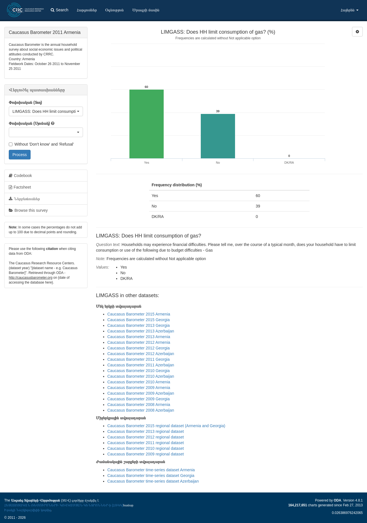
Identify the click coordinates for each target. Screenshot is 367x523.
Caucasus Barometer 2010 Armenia (138, 382)
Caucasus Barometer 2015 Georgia (138, 319)
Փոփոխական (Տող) (25, 102)
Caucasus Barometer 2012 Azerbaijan (140, 353)
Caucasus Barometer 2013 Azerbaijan (140, 331)
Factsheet (20, 187)
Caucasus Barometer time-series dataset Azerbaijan (153, 481)
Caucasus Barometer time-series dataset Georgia (150, 475)
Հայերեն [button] (350, 10)
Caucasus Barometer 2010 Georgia (138, 370)
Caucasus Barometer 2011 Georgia (138, 359)
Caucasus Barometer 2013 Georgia (138, 325)
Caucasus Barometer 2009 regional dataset (145, 454)
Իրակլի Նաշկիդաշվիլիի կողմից (27, 510)
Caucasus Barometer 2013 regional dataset (145, 431)
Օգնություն (114, 10)
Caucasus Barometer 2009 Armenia (138, 387)
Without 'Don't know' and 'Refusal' (41, 144)
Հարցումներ (87, 10)
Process (19, 154)
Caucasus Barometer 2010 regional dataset (145, 448)
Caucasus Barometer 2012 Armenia (138, 342)
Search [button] (59, 10)
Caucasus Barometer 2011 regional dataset (145, 442)
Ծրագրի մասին (145, 10)
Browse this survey (28, 210)
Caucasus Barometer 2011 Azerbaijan (140, 365)
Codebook (20, 175)
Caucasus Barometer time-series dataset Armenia (151, 470)
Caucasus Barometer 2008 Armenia (138, 404)
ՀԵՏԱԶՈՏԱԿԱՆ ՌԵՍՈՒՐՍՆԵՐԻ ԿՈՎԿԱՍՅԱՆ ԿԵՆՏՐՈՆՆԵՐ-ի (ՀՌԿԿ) (63, 505)
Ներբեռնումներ (24, 198)
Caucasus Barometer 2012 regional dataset (145, 437)
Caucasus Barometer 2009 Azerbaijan (140, 393)
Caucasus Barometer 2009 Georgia (138, 399)
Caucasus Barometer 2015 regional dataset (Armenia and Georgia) (166, 425)
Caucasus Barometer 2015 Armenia (138, 314)
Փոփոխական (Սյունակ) (29, 123)
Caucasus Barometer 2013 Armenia (138, 336)
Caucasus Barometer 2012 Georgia (138, 348)
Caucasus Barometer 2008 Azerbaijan (140, 410)
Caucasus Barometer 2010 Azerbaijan (140, 376)
